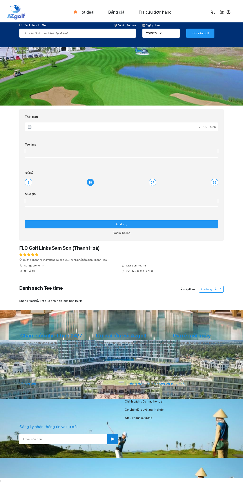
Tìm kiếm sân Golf (33, 25)
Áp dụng (121, 224)
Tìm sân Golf (200, 33)
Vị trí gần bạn (125, 25)
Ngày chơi (151, 25)
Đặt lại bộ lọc (121, 233)
